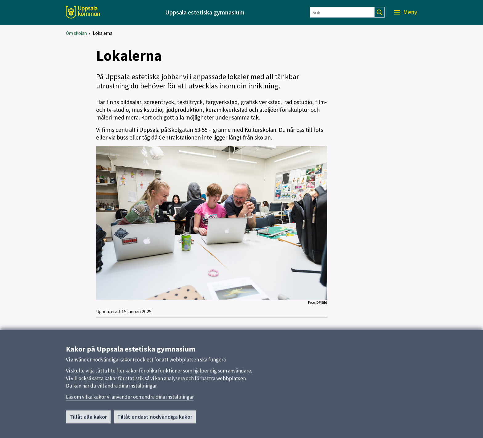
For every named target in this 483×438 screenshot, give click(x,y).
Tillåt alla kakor (88, 418)
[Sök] (342, 12)
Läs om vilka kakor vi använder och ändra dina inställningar (130, 398)
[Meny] (405, 12)
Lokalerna (102, 33)
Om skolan (76, 33)
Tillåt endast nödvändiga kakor (154, 418)
